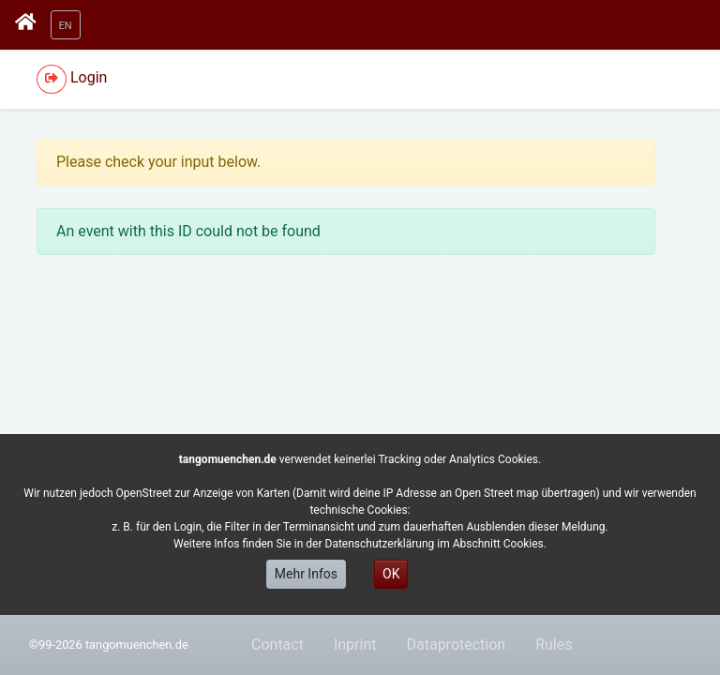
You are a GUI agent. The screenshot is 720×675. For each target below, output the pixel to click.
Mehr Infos (306, 573)
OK (390, 573)
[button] (66, 24)
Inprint (355, 644)
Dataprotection (455, 644)
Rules (553, 644)
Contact (277, 644)
